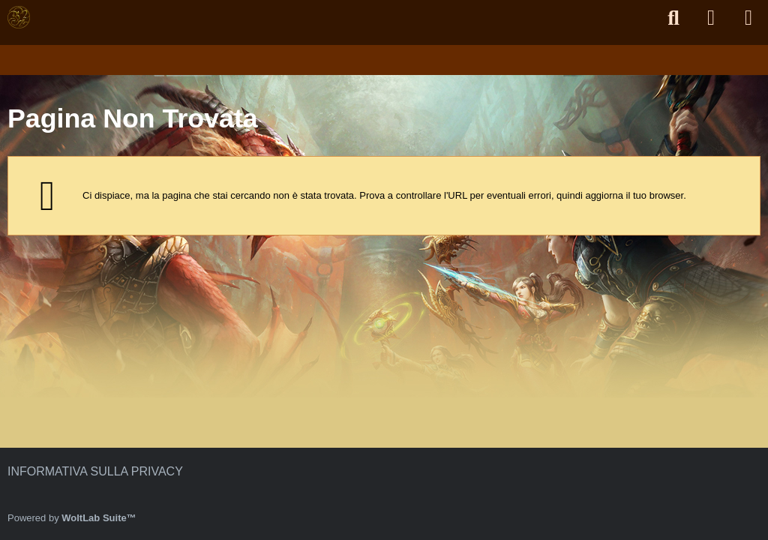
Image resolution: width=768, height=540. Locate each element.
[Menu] (749, 18)
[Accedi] (711, 17)
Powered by (72, 518)
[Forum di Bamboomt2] (18, 17)
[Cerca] (673, 18)
